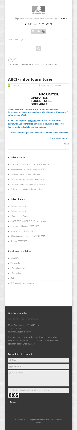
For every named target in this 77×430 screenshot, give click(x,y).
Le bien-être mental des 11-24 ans (25, 174)
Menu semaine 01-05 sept (22, 231)
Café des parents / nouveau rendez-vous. (28, 179)
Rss (38, 31)
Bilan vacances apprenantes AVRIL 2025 (28, 169)
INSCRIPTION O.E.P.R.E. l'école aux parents (30, 164)
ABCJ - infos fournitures (30, 79)
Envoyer (13, 402)
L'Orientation (16, 273)
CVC (32, 64)
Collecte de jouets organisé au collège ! (27, 189)
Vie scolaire (15, 263)
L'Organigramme (18, 268)
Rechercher (38, 48)
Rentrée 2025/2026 (19, 241)
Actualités (15, 258)
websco (38, 422)
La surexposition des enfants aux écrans (28, 184)
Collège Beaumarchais (37, 420)
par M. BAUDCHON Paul (51, 86)
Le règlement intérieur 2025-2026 (25, 226)
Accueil (25, 64)
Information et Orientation (21, 216)
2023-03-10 (15, 86)
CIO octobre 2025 (18, 206)
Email (33, 31)
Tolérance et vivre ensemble (22, 283)
